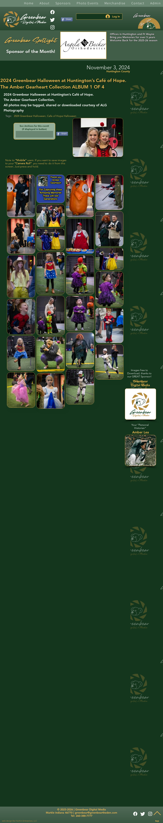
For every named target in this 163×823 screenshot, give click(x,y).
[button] (44, 3)
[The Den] (149, 23)
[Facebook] (52, 12)
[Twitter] (52, 20)
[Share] (67, 19)
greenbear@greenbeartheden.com (96, 812)
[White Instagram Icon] (52, 27)
